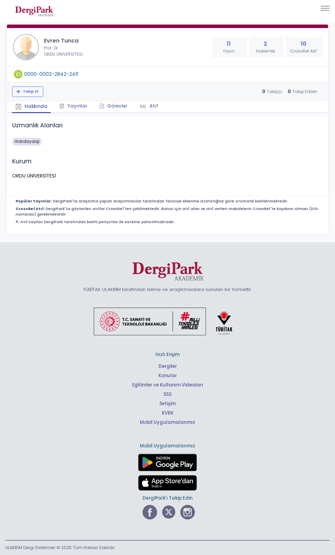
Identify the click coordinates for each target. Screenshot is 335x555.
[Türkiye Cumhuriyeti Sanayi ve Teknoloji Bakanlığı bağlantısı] (167, 321)
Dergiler (168, 366)
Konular (168, 375)
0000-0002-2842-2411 (51, 74)
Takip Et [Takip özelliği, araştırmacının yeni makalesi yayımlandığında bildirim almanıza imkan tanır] (30, 91)
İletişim (168, 403)
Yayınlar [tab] (73, 106)
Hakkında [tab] (31, 106)
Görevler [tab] (113, 106)
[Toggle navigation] (325, 8)
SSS (167, 394)
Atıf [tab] (153, 106)
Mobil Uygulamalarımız (167, 422)
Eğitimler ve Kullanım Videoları (167, 385)
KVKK (167, 413)
